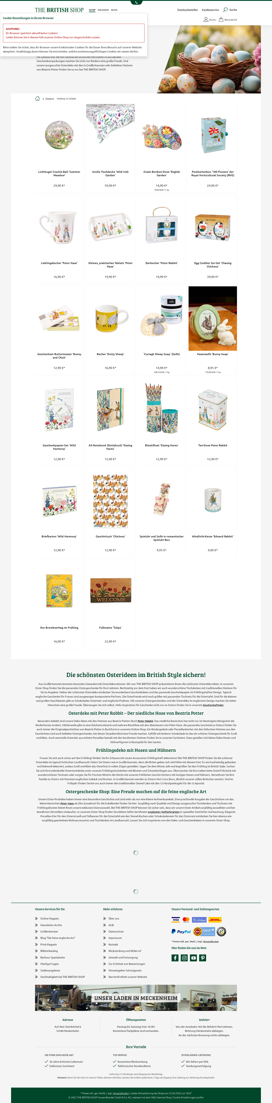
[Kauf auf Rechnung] (199, 920)
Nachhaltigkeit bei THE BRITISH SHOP (60, 977)
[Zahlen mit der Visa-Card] (176, 920)
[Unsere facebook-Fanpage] (176, 957)
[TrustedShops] (221, 931)
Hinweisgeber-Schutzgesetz (122, 971)
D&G (153, 1097)
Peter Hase (67, 803)
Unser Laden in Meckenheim (135, 998)
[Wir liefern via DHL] (215, 920)
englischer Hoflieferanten (164, 812)
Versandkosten (211, 941)
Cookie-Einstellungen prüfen (188, 1097)
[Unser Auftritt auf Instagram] (185, 957)
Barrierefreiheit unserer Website (125, 977)
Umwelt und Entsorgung (120, 958)
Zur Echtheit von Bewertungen (124, 964)
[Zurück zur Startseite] (59, 9)
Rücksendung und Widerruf (122, 951)
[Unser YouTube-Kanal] (194, 957)
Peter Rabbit (145, 721)
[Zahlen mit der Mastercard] (186, 920)
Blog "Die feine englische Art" (55, 938)
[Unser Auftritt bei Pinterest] (202, 957)
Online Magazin (47, 918)
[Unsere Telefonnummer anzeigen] (136, 3)
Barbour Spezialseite (50, 957)
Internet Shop (164, 1097)
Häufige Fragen (47, 964)
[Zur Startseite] (37, 98)
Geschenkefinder (213, 705)
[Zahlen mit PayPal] (182, 931)
